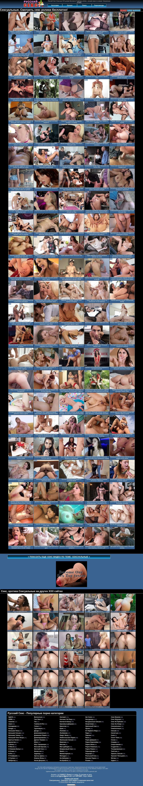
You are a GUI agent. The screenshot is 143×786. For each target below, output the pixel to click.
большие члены (14, 735)
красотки (63, 726)
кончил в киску (65, 721)
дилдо (36, 731)
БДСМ (11, 717)
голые (36, 726)
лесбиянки (64, 733)
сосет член (115, 737)
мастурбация (64, 747)
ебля (36, 742)
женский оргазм (40, 747)
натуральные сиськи (93, 721)
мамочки (63, 742)
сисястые (114, 733)
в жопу (11, 744)
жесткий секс (39, 749)
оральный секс (91, 726)
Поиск (84, 5)
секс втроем (115, 717)
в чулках (12, 758)
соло (113, 735)
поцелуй (88, 753)
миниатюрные (65, 753)
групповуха (38, 728)
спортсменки (116, 744)
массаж (62, 744)
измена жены (39, 758)
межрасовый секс (66, 749)
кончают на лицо (66, 719)
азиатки (11, 721)
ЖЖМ (10, 719)
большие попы (14, 731)
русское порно (90, 758)
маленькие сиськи (66, 740)
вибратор (12, 760)
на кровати (64, 760)
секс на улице (116, 724)
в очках (11, 751)
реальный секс (91, 756)
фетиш (113, 758)
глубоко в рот (39, 724)
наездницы (89, 719)
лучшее (123, 10)
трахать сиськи (116, 753)
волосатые (38, 717)
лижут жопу (64, 735)
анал (10, 724)
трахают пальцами (118, 756)
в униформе (13, 756)
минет (62, 751)
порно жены (90, 744)
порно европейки (91, 742)
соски (113, 740)
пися (87, 737)
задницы (37, 753)
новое (129, 10)
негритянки (89, 724)
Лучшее (69, 5)
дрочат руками (39, 740)
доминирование (40, 737)
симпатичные (116, 728)
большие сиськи (15, 733)
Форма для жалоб (71, 778)
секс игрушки (116, 719)
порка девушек (90, 740)
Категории (55, 5)
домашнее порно (40, 735)
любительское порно (67, 737)
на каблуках (64, 758)
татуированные (116, 749)
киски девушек (39, 760)
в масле (12, 747)
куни (61, 728)
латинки (63, 731)
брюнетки (12, 742)
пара (87, 733)
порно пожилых (91, 747)
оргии (87, 728)
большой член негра (16, 737)
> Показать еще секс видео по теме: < (59, 557)
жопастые (38, 751)
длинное (136, 10)
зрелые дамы (39, 756)
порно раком (90, 749)
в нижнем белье (15, 749)
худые (113, 760)
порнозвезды (90, 751)
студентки (115, 747)
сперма (114, 742)
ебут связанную (40, 744)
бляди (11, 728)
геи (35, 721)
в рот (10, 753)
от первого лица (91, 731)
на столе (88, 717)
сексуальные (116, 726)
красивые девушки (67, 724)
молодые (63, 756)
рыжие (87, 760)
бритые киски (14, 740)
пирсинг (88, 735)
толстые (114, 751)
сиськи (113, 731)
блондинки (12, 726)
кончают (63, 717)
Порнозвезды (99, 5)
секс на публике (117, 721)
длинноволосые (40, 733)
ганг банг (37, 719)
